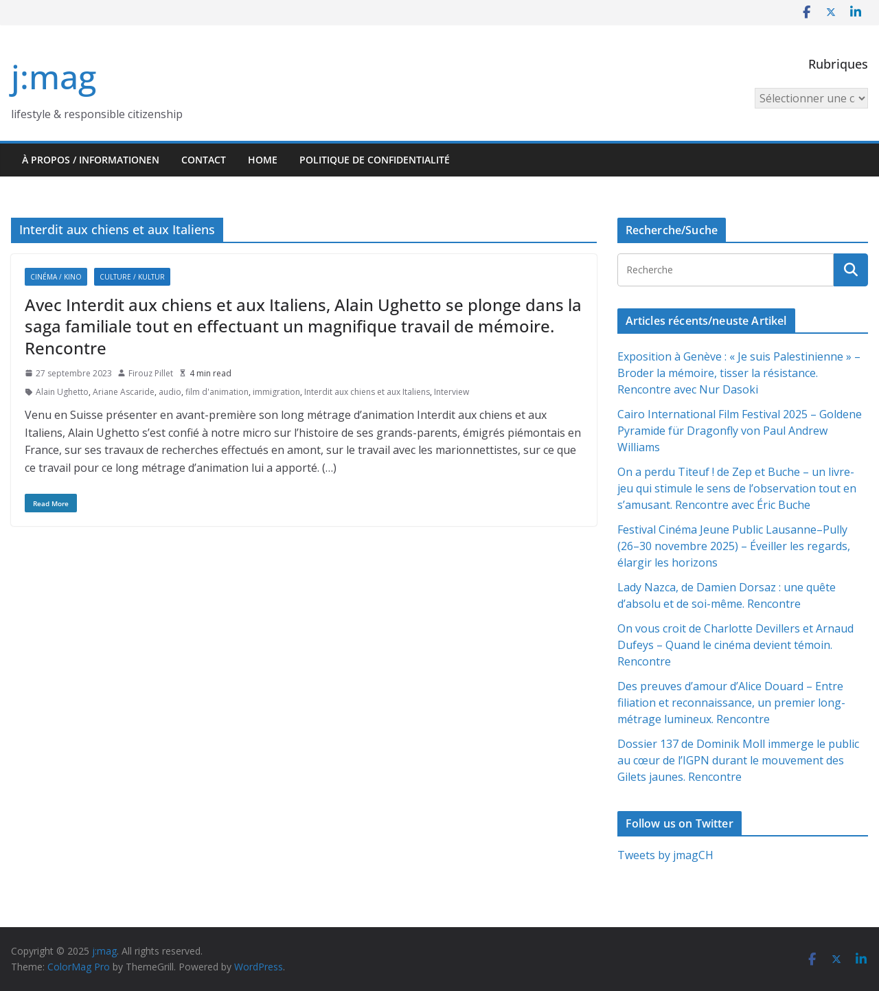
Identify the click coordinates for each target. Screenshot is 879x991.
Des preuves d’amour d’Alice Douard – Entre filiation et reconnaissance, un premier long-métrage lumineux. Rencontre (731, 703)
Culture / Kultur (132, 277)
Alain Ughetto (62, 392)
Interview (451, 392)
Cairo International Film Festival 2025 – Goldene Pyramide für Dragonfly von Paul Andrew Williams (739, 431)
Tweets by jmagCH (665, 855)
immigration (276, 392)
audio (170, 392)
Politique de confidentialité (374, 159)
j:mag (53, 76)
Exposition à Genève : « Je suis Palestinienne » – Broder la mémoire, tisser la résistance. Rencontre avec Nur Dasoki (738, 373)
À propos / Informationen (90, 159)
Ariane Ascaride (124, 392)
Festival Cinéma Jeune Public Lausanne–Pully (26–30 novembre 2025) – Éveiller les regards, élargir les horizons (733, 546)
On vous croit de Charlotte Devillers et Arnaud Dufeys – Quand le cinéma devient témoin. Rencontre (735, 645)
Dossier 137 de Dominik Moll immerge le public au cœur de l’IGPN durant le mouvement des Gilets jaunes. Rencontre (738, 760)
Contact (203, 159)
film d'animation (217, 392)
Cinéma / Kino (56, 277)
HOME (262, 159)
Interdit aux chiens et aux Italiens (367, 392)
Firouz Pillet (150, 373)
